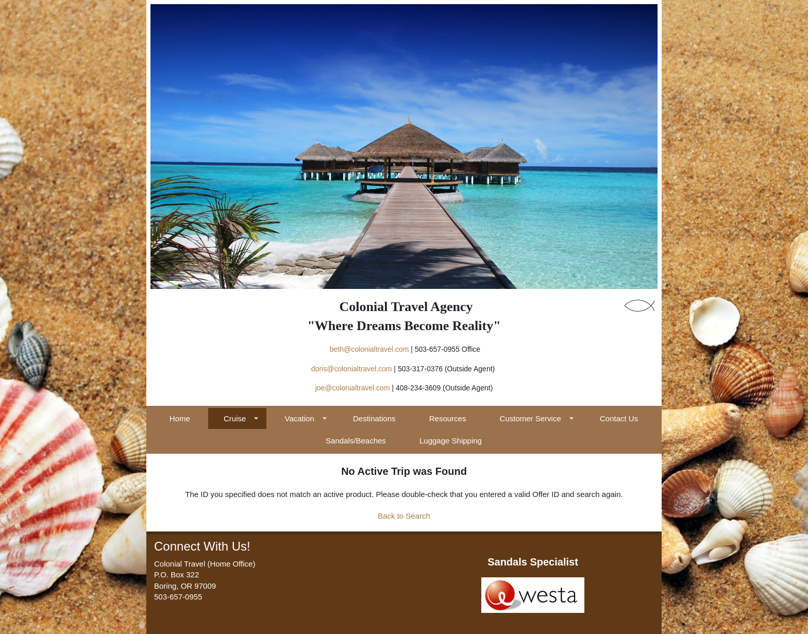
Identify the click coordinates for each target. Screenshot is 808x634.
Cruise (235, 418)
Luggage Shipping (450, 440)
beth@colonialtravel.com (369, 349)
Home (180, 418)
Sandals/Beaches (356, 440)
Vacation (299, 418)
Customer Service (530, 418)
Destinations (374, 418)
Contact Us (619, 418)
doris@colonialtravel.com (351, 369)
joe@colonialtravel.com (352, 388)
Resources (447, 418)
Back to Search (404, 515)
